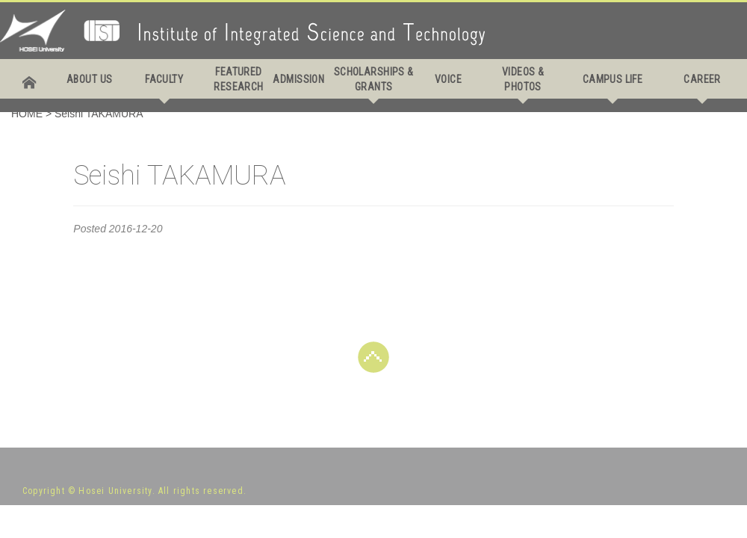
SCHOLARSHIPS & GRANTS (374, 79)
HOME (27, 114)
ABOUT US (89, 79)
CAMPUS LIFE (613, 79)
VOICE (448, 79)
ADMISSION (298, 79)
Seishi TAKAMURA (99, 114)
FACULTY (164, 79)
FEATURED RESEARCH (238, 79)
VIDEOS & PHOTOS (523, 79)
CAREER (702, 79)
